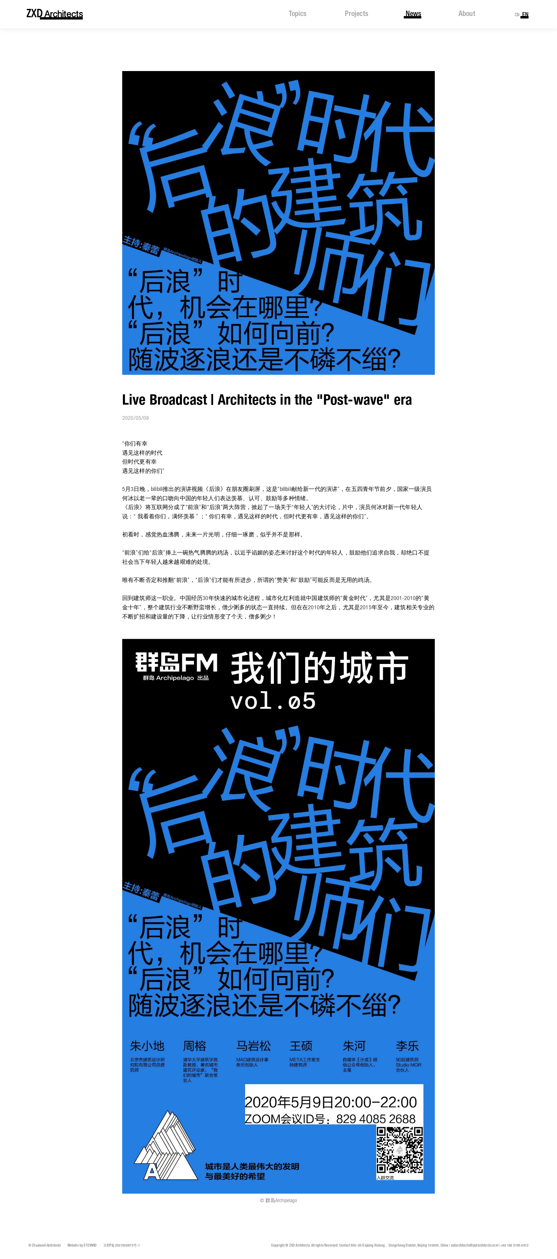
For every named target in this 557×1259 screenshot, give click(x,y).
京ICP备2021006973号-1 (121, 1245)
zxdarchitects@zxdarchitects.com (474, 1245)
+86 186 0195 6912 (514, 1245)
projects (356, 14)
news (413, 14)
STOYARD (90, 1245)
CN (517, 15)
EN (525, 14)
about (467, 14)
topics (298, 14)
